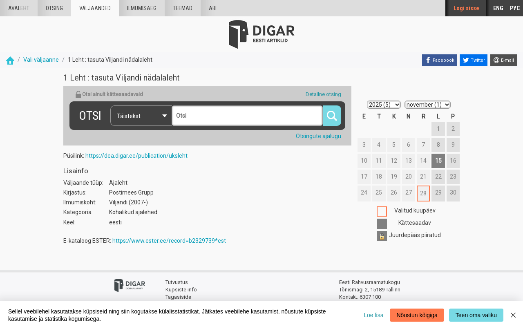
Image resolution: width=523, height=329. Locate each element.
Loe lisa (373, 315)
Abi (213, 8)
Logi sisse (466, 8)
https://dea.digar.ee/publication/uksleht (136, 155)
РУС (515, 8)
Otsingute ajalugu (318, 136)
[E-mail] (503, 60)
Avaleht (18, 8)
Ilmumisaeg (141, 8)
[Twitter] (473, 60)
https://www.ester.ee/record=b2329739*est (169, 240)
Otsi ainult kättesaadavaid (109, 94)
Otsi (90, 115)
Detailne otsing (323, 94)
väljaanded (95, 8)
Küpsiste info (181, 289)
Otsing (54, 8)
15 (438, 160)
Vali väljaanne (41, 59)
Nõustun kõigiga (416, 315)
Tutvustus (176, 282)
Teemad (182, 8)
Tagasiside (178, 297)
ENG (498, 8)
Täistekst (129, 116)
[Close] (513, 315)
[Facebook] (439, 60)
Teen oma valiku (476, 315)
